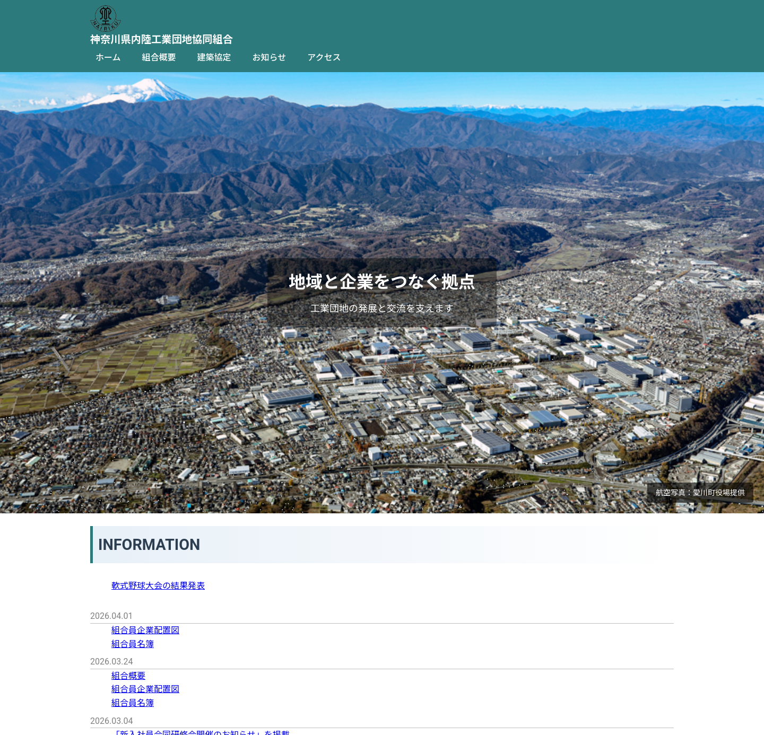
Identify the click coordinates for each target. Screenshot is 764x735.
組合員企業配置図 (145, 630)
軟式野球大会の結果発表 (158, 586)
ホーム (108, 57)
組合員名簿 (132, 644)
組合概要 (159, 57)
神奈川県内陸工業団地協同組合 (161, 39)
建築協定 (214, 57)
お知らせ (269, 57)
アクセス (324, 57)
